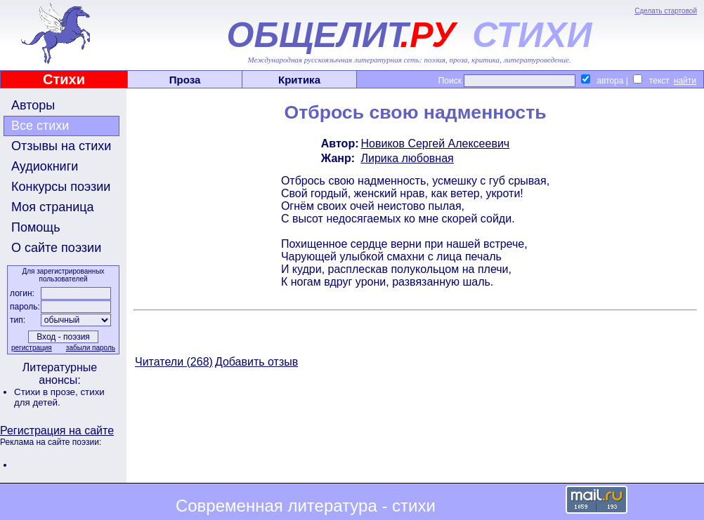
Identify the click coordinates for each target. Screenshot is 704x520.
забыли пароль (90, 348)
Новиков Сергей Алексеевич (435, 143)
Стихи (64, 79)
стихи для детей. (59, 397)
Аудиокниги (44, 166)
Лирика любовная (407, 158)
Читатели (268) (174, 362)
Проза (185, 80)
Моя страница (52, 207)
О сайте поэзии (56, 248)
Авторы (33, 105)
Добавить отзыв (256, 362)
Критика (299, 80)
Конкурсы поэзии (60, 187)
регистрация (31, 348)
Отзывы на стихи (61, 146)
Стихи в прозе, (47, 392)
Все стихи (40, 126)
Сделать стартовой (665, 11)
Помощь (35, 227)
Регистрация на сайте (57, 430)
